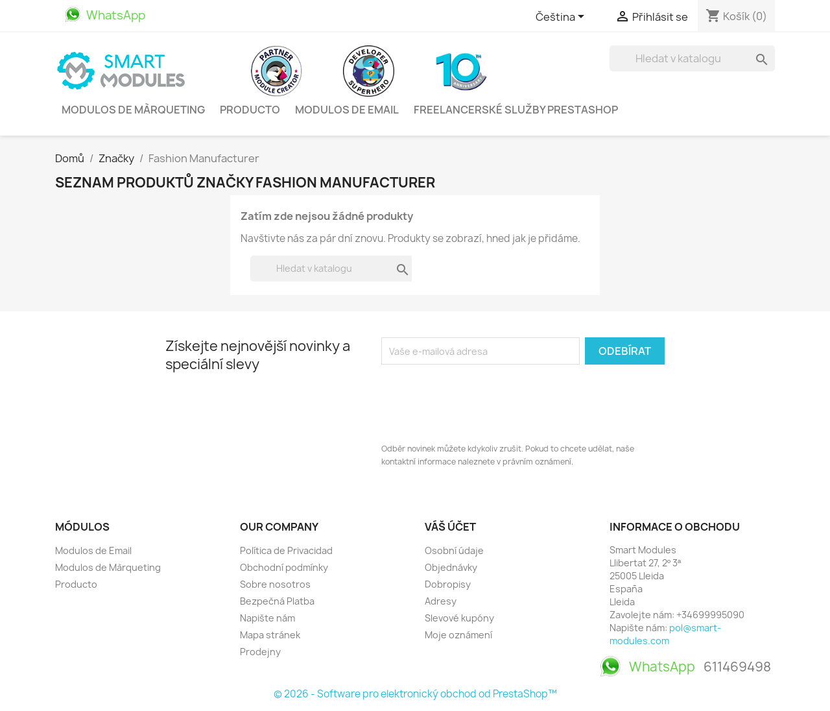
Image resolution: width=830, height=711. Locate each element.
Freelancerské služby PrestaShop (516, 109)
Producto (250, 109)
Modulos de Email (347, 109)
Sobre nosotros (275, 584)
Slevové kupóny (459, 618)
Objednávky (451, 567)
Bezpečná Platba (277, 601)
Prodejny (260, 651)
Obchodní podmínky (284, 567)
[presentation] (479, 400)
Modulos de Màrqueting (133, 109)
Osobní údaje (454, 550)
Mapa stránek (270, 635)
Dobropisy (448, 584)
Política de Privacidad (286, 550)
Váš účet (450, 527)
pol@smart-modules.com (665, 634)
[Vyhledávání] (692, 58)
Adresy (440, 601)
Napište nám (267, 618)
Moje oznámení (458, 635)
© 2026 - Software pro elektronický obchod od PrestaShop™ (415, 694)
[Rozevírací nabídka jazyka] (562, 17)
